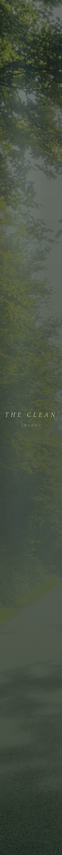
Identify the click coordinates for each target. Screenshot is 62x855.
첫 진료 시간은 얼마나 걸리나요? (31, 547)
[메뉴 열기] (54, 6)
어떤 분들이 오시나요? (31, 560)
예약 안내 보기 (31, 621)
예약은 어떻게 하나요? (31, 533)
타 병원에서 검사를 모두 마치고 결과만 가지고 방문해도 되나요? (31, 505)
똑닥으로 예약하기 (31, 611)
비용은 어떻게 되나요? (31, 520)
